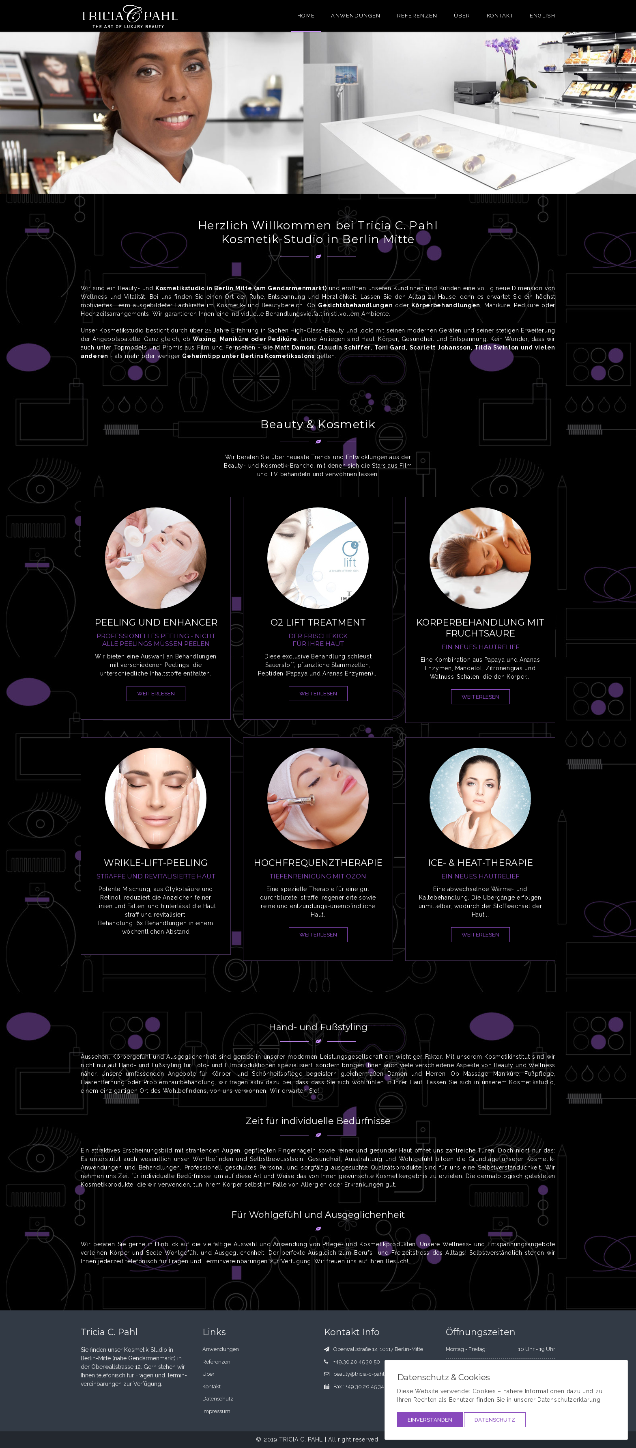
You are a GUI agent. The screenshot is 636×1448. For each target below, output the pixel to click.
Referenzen (417, 16)
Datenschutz (495, 1420)
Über (462, 16)
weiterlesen (156, 694)
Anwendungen (355, 16)
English (542, 16)
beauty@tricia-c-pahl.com (365, 1374)
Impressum (216, 1411)
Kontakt (500, 16)
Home (306, 16)
